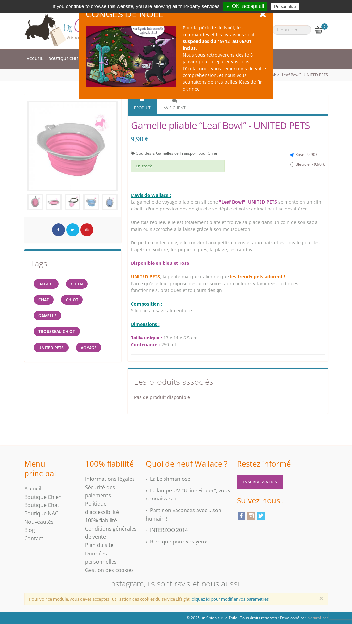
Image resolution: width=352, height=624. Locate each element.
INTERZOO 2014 (169, 529)
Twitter (261, 516)
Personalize (285, 6)
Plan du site (99, 545)
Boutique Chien (64, 58)
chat (44, 300)
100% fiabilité (101, 520)
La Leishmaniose (170, 478)
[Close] (321, 598)
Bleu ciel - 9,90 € (307, 164)
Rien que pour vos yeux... (180, 541)
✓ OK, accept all (245, 6)
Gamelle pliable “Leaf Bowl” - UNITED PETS (289, 75)
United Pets (51, 348)
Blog (29, 529)
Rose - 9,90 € (304, 154)
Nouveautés (39, 521)
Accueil (35, 58)
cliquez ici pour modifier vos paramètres (230, 599)
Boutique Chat (41, 505)
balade (46, 283)
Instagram (251, 516)
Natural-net (317, 617)
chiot (73, 300)
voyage (89, 348)
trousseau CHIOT (57, 332)
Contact (33, 538)
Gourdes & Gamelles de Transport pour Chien (177, 153)
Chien (77, 283)
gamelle (48, 316)
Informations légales (110, 478)
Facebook (241, 516)
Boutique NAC (41, 513)
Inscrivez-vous (260, 481)
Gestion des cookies (109, 570)
